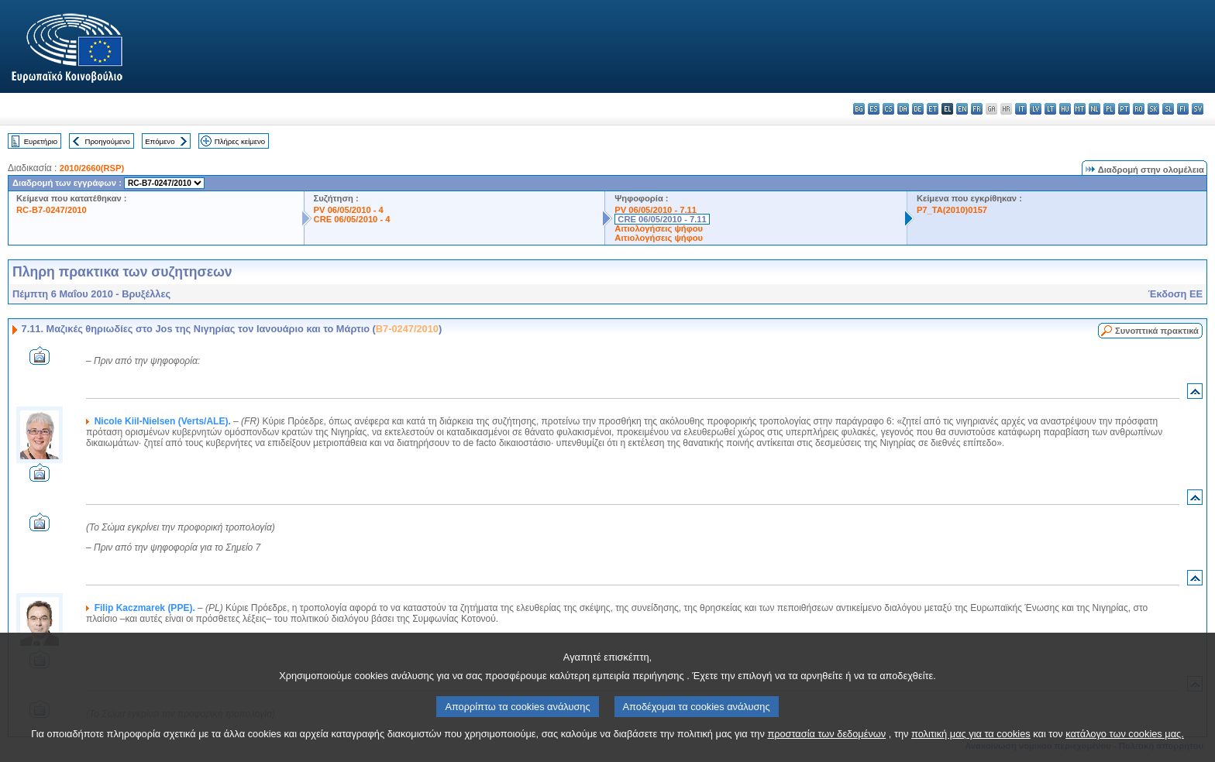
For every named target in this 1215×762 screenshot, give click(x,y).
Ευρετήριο (40, 141)
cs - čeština (888, 109)
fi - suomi (1183, 109)
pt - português (1124, 109)
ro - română (1138, 109)
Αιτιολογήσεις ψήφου (658, 228)
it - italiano (1021, 109)
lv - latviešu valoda (1035, 109)
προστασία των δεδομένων (826, 750)
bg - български (859, 109)
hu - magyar (1065, 109)
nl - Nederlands (1094, 109)
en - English (962, 109)
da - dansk (903, 109)
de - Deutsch (918, 109)
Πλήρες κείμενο (240, 141)
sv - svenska (1197, 109)
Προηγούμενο (106, 141)
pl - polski (1109, 109)
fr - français (977, 109)
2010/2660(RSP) (92, 168)
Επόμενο (159, 141)
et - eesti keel (932, 109)
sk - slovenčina (1153, 109)
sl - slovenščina (1168, 109)
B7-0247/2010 (407, 329)
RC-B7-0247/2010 (51, 210)
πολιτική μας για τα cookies (971, 750)
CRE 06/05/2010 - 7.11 (662, 219)
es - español (873, 109)
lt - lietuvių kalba (1050, 109)
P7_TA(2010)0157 (952, 210)
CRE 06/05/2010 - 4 (352, 219)
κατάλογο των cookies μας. (1124, 750)
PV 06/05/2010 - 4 (349, 210)
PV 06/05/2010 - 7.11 (655, 210)
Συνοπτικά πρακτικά (1157, 330)
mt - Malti (1080, 109)
